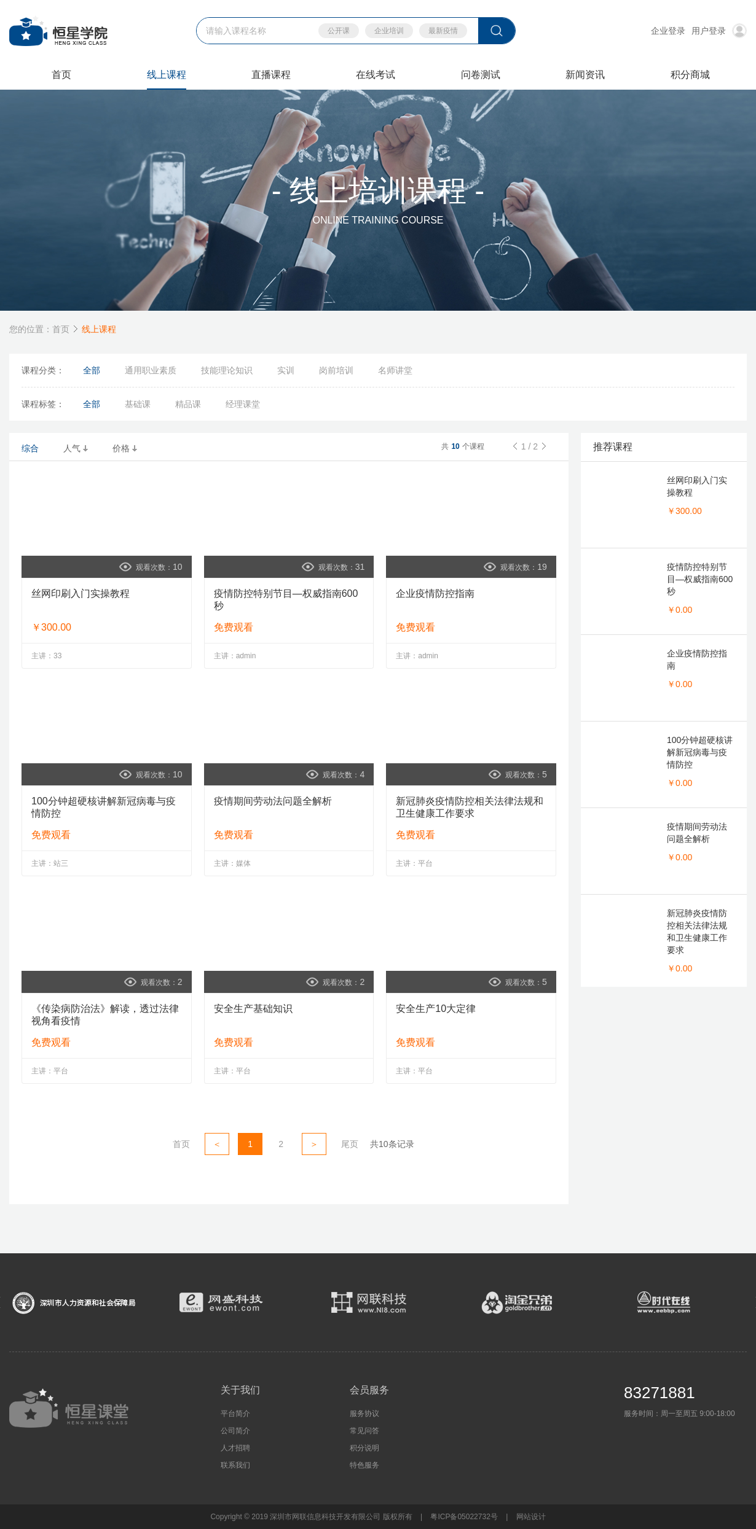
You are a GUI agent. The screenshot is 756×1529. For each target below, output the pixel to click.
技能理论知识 (227, 370)
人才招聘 (235, 1448)
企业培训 (389, 30)
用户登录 (719, 30)
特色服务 (364, 1465)
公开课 (339, 30)
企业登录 (668, 31)
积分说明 (364, 1448)
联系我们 (235, 1465)
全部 (91, 370)
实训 (285, 370)
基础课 (138, 404)
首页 (60, 329)
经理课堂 (243, 404)
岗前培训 (336, 370)
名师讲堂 (395, 370)
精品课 (188, 404)
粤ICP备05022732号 (463, 1516)
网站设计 (531, 1516)
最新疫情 (443, 30)
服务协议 (364, 1413)
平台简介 (235, 1413)
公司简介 (235, 1430)
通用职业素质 (150, 370)
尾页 (349, 1144)
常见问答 (364, 1430)
